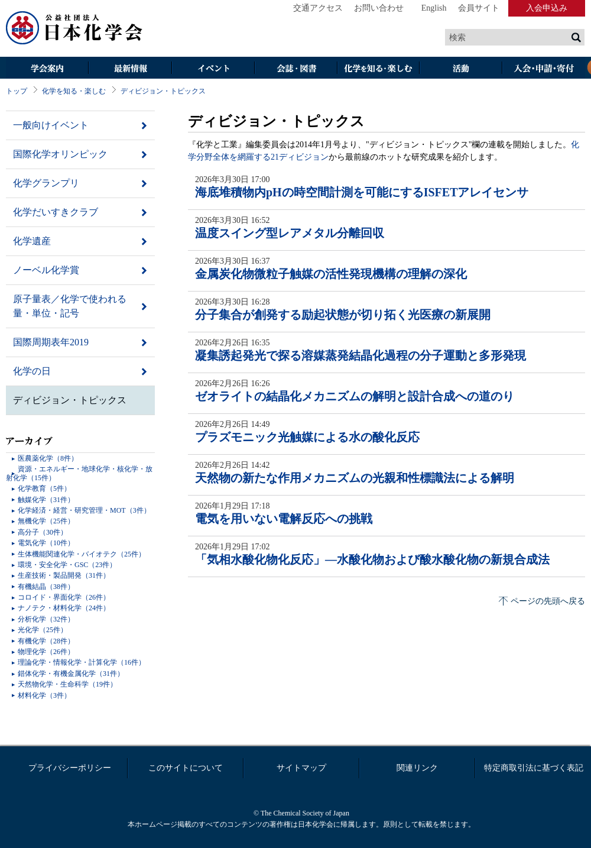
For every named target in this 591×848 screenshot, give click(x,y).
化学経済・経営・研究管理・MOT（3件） (84, 510)
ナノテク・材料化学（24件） (64, 608)
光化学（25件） (42, 630)
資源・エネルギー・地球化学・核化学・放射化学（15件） (79, 473)
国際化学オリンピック (60, 154)
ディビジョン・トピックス (163, 91)
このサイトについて (185, 767)
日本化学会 (74, 28)
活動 (461, 69)
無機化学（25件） (46, 521)
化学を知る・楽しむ (378, 69)
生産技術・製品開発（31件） (64, 575)
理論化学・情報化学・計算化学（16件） (81, 662)
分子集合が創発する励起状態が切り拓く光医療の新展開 (343, 314)
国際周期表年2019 (51, 342)
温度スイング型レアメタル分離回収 (289, 232)
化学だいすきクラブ (55, 212)
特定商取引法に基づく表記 (533, 767)
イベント (212, 69)
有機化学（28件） (46, 641)
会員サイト (478, 8)
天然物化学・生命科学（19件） (67, 684)
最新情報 (130, 69)
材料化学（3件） (44, 695)
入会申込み (546, 8)
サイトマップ (301, 767)
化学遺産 (32, 241)
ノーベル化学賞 (46, 270)
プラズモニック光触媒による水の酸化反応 (307, 437)
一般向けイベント (51, 125)
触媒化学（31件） (46, 500)
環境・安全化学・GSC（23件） (67, 565)
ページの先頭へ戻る (548, 601)
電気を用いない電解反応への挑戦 (283, 518)
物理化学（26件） (46, 652)
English (434, 8)
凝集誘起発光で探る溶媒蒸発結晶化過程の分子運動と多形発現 (360, 355)
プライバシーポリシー (69, 767)
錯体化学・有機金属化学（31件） (71, 673)
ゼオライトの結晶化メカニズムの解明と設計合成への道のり (354, 396)
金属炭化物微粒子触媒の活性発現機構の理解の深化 (331, 273)
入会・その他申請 (543, 69)
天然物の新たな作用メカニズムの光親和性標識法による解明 (354, 477)
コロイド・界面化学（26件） (64, 597)
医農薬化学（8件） (48, 458)
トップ (16, 91)
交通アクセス (318, 8)
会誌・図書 (295, 69)
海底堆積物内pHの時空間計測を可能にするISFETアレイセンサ (361, 192)
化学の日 (32, 371)
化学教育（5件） (44, 488)
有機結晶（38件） (46, 586)
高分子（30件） (42, 532)
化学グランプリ (46, 183)
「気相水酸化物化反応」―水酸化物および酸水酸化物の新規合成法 (372, 559)
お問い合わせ (379, 8)
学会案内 (47, 69)
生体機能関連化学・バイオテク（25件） (81, 554)
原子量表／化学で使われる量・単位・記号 (69, 306)
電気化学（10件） (46, 543)
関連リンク (417, 767)
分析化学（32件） (46, 619)
